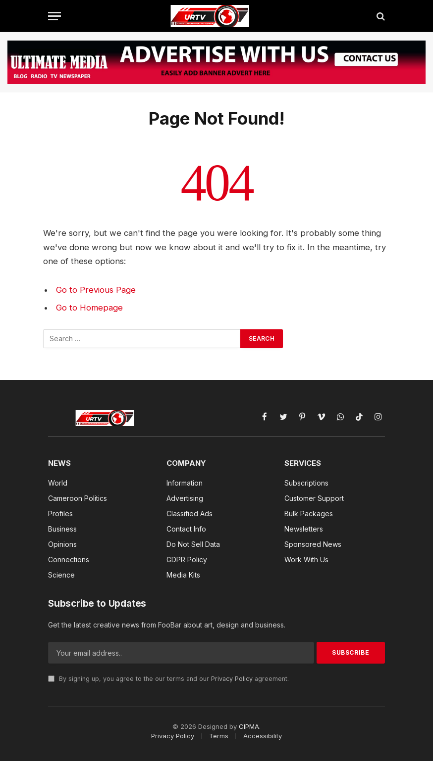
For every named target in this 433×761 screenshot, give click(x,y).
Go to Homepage (89, 308)
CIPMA (249, 726)
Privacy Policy (232, 678)
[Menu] (54, 16)
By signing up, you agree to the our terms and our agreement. (168, 678)
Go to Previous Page (96, 290)
